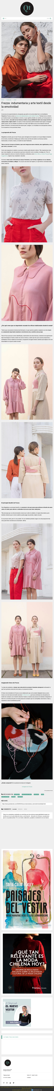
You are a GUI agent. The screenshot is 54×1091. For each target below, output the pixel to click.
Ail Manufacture (26, 695)
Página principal (6, 1075)
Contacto (29, 1077)
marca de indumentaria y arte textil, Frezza (27, 116)
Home (2, 99)
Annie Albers (38, 154)
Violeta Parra (44, 154)
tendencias (8, 99)
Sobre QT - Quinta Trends (32, 1075)
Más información (36, 1089)
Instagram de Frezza (27, 786)
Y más (41, 1089)
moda (15, 99)
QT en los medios (7, 1077)
